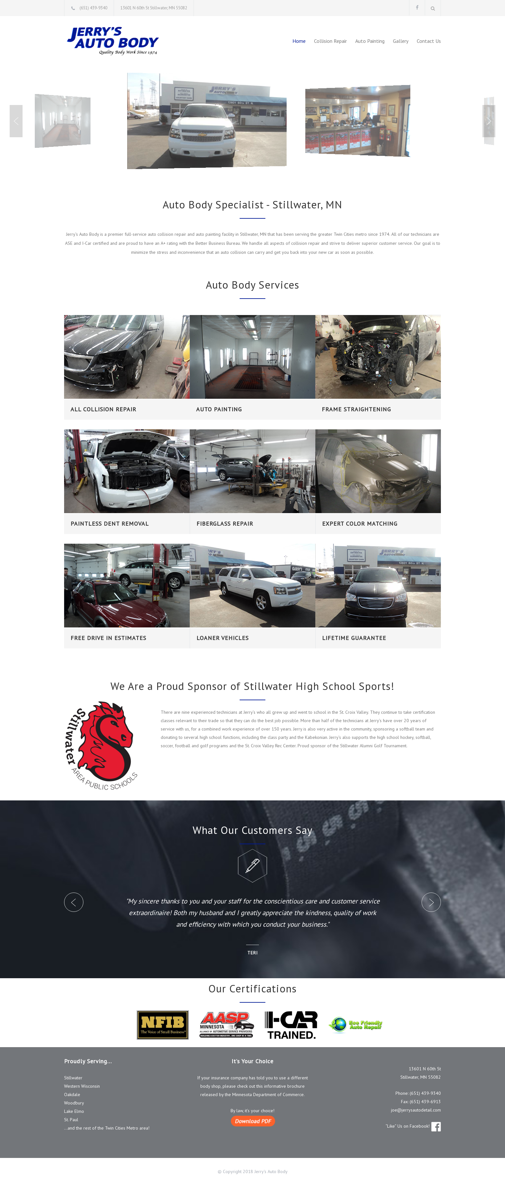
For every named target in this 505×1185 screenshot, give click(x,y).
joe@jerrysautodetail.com (416, 1110)
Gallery (400, 41)
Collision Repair (330, 41)
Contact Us (429, 41)
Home (299, 41)
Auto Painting (370, 41)
